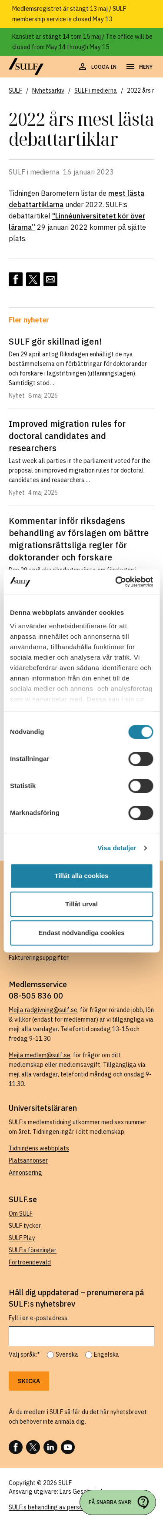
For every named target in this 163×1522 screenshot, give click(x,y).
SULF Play (22, 1238)
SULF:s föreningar (33, 1250)
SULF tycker (25, 1226)
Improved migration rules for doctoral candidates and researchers (67, 436)
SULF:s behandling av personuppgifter (60, 1507)
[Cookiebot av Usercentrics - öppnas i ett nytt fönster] (116, 581)
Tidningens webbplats (39, 1148)
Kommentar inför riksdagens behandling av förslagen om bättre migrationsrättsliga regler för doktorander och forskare (79, 539)
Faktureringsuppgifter (39, 958)
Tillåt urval (81, 904)
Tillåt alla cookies (82, 875)
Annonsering (25, 1173)
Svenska (67, 1354)
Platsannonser (28, 1160)
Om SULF (21, 1213)
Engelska (106, 1354)
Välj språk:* (24, 1354)
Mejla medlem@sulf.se (39, 1055)
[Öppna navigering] (138, 67)
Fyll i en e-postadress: (39, 1318)
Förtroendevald (30, 1262)
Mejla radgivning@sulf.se (43, 1010)
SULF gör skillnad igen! (55, 341)
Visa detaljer (116, 848)
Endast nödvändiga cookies (81, 932)
